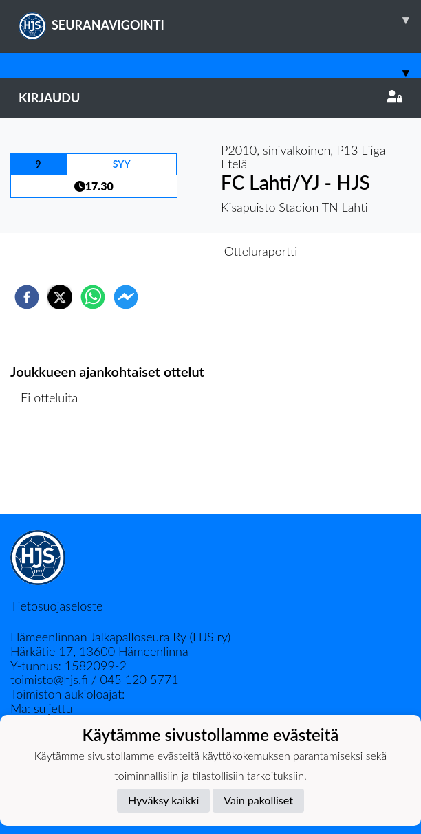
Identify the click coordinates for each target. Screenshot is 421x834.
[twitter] (59, 297)
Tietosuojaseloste (56, 605)
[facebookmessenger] (126, 297)
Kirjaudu (210, 97)
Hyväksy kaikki (163, 799)
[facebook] (26, 297)
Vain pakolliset (258, 799)
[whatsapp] (92, 297)
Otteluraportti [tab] (261, 251)
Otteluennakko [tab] (163, 251)
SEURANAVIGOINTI (220, 20)
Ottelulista (55, 467)
